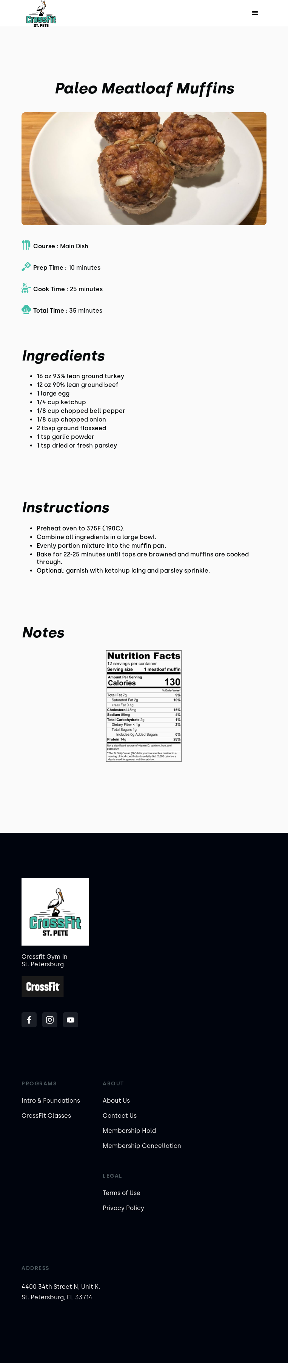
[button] (255, 13)
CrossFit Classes (46, 1115)
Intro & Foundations (51, 1100)
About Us (116, 1100)
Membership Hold (129, 1130)
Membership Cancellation (142, 1145)
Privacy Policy (123, 1208)
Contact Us (120, 1115)
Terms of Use (121, 1192)
